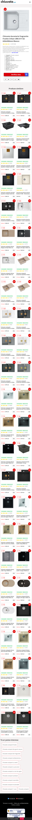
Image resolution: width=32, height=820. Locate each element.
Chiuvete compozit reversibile (10, 780)
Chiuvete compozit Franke (10, 745)
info (14, 115)
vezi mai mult (15, 52)
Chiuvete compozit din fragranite (11, 753)
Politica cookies (16, 805)
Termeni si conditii (8, 803)
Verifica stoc (19, 74)
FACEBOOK (11, 799)
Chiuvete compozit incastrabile (11, 784)
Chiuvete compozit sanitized (10, 776)
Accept (22, 818)
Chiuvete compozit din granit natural (12, 749)
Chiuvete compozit (24, 789)
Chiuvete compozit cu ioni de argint (12, 771)
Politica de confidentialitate (21, 803)
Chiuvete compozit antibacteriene (12, 758)
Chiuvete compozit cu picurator (11, 767)
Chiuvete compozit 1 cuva (9, 789)
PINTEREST (19, 799)
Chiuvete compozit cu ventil (10, 762)
